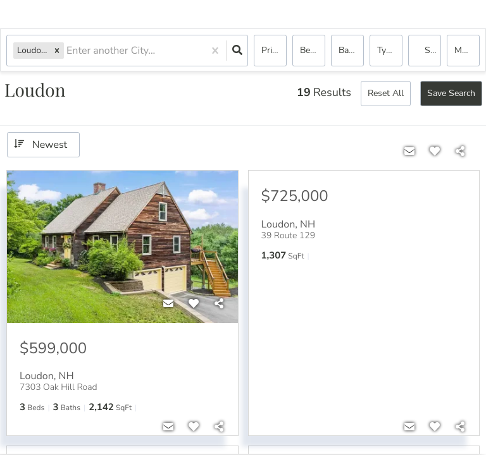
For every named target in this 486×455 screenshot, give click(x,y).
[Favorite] (193, 304)
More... (467, 50)
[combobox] (67, 51)
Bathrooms (351, 50)
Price (270, 50)
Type (386, 50)
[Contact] (168, 304)
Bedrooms (312, 50)
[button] (57, 50)
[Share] (219, 304)
